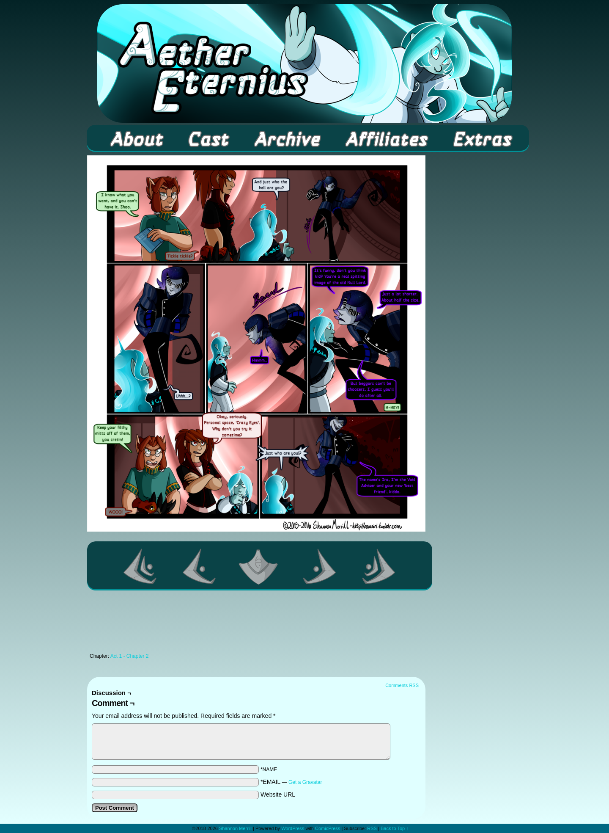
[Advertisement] (256, 624)
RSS (372, 828)
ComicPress (327, 828)
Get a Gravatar (305, 782)
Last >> (379, 566)
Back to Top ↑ (395, 828)
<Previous (199, 566)
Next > (320, 566)
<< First (140, 566)
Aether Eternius (304, 63)
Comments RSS (402, 685)
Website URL (278, 794)
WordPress (292, 828)
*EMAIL (291, 781)
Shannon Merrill (235, 828)
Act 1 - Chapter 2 (129, 656)
